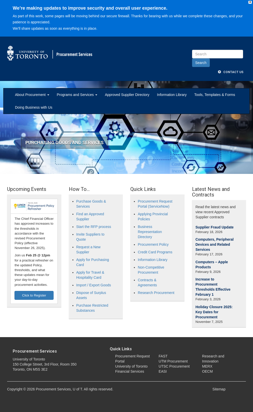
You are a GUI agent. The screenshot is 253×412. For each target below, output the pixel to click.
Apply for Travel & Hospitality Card (90, 274)
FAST (163, 356)
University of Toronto (131, 366)
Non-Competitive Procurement (151, 269)
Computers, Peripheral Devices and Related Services (215, 244)
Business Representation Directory (150, 232)
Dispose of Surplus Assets (91, 295)
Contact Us (230, 72)
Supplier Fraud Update (215, 227)
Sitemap (218, 389)
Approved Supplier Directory (127, 95)
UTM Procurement (173, 361)
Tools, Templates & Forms (214, 95)
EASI (163, 371)
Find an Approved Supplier (90, 216)
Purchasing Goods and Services (64, 142)
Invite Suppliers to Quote (90, 236)
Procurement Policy (153, 244)
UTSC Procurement (174, 366)
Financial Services (129, 371)
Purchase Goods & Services (91, 203)
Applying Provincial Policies (153, 216)
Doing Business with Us (33, 107)
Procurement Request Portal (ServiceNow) (155, 203)
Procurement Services (35, 351)
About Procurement (32, 95)
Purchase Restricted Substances (92, 307)
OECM (207, 371)
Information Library (172, 95)
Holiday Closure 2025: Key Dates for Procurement (214, 312)
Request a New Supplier (88, 249)
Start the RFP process (93, 227)
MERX (207, 366)
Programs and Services (77, 95)
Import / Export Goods (93, 285)
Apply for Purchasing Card (92, 262)
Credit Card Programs (155, 252)
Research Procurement (156, 293)
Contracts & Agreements (147, 282)
